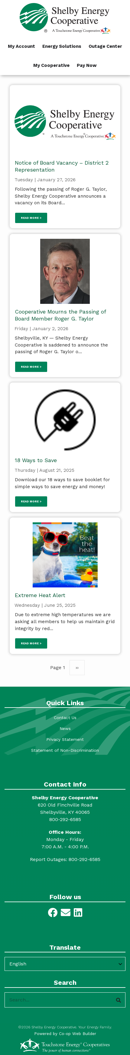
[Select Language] (65, 964)
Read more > (31, 217)
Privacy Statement (65, 739)
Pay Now (87, 65)
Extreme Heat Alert (40, 595)
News (65, 728)
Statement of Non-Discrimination (65, 750)
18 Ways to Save (36, 460)
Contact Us (65, 717)
